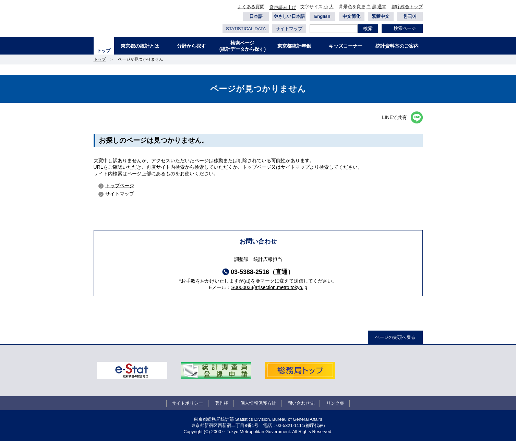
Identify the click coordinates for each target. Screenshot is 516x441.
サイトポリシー (187, 403)
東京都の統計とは (140, 46)
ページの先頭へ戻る (395, 337)
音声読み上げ (282, 7)
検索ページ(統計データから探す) (242, 46)
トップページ (119, 185)
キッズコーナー (345, 46)
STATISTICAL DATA (246, 28)
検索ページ (405, 28)
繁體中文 (380, 16)
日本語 (256, 16)
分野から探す (191, 46)
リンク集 (335, 403)
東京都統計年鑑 (294, 46)
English (322, 16)
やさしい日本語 (289, 16)
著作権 (221, 403)
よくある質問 (251, 6)
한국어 (410, 16)
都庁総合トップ (407, 6)
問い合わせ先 (301, 403)
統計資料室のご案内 (397, 46)
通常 (381, 6)
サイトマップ (289, 28)
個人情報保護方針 (258, 403)
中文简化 (351, 16)
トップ (103, 50)
